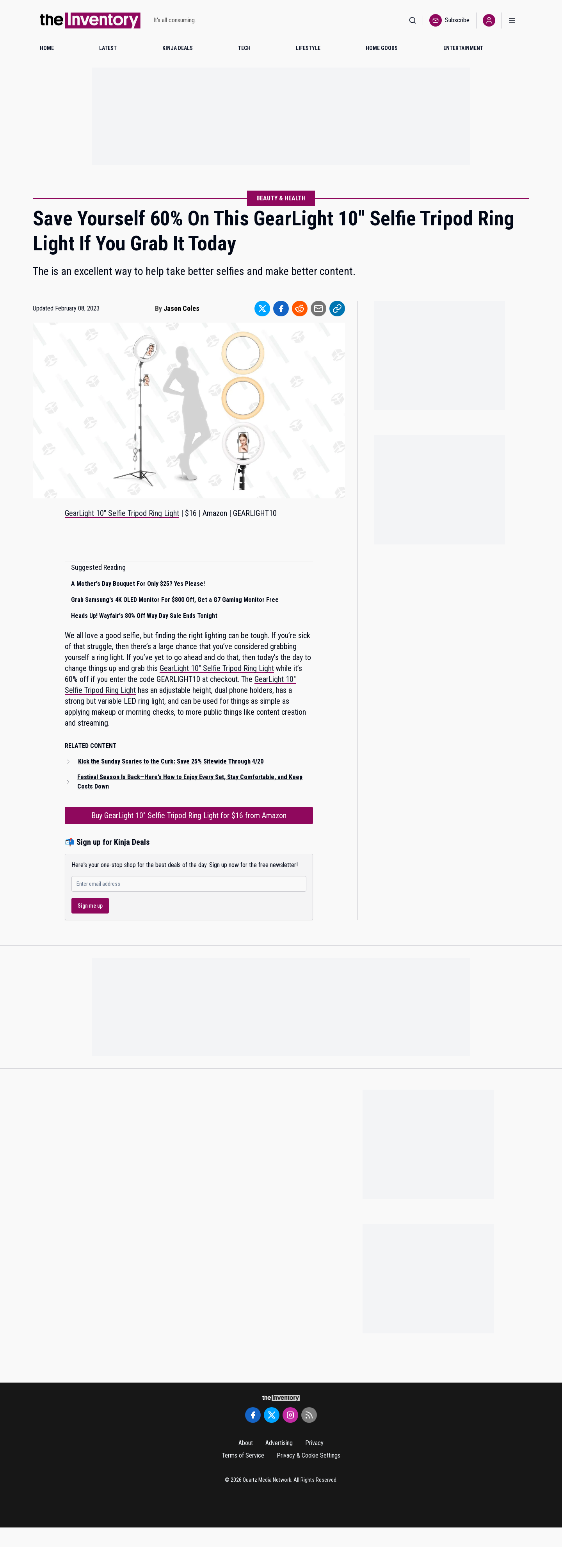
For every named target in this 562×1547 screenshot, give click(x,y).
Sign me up (90, 906)
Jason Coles (181, 308)
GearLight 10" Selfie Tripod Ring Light (122, 513)
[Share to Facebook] (281, 308)
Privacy (314, 1443)
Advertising (279, 1443)
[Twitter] (271, 1415)
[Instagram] (290, 1415)
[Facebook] (253, 1415)
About (245, 1443)
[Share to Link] (337, 308)
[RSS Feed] (309, 1415)
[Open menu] (512, 20)
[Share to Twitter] (262, 308)
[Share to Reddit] (300, 308)
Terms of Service (243, 1455)
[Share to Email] (318, 308)
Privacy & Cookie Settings (308, 1455)
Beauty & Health (281, 198)
